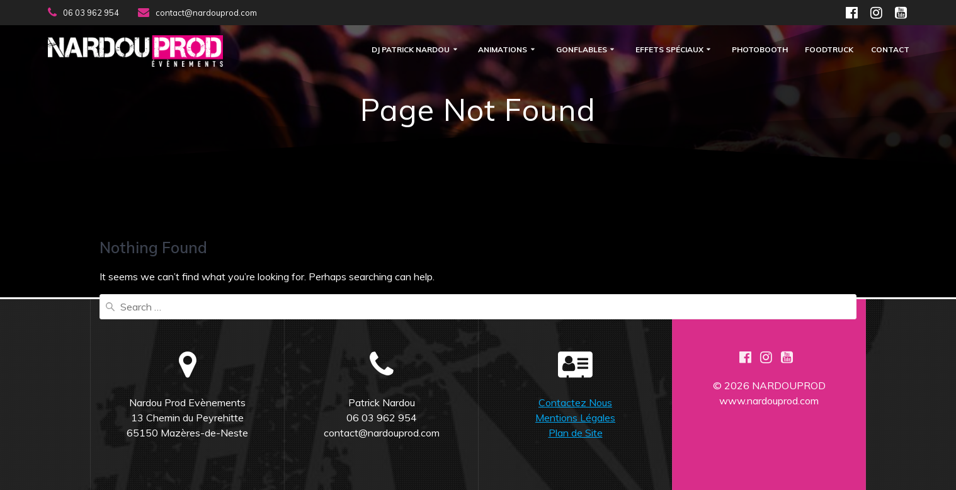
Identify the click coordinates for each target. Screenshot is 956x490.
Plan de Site (576, 432)
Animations (502, 50)
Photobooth (760, 50)
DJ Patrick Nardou (411, 50)
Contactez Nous (575, 402)
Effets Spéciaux (669, 50)
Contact (890, 50)
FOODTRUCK (829, 50)
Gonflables (581, 50)
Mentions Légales (575, 417)
